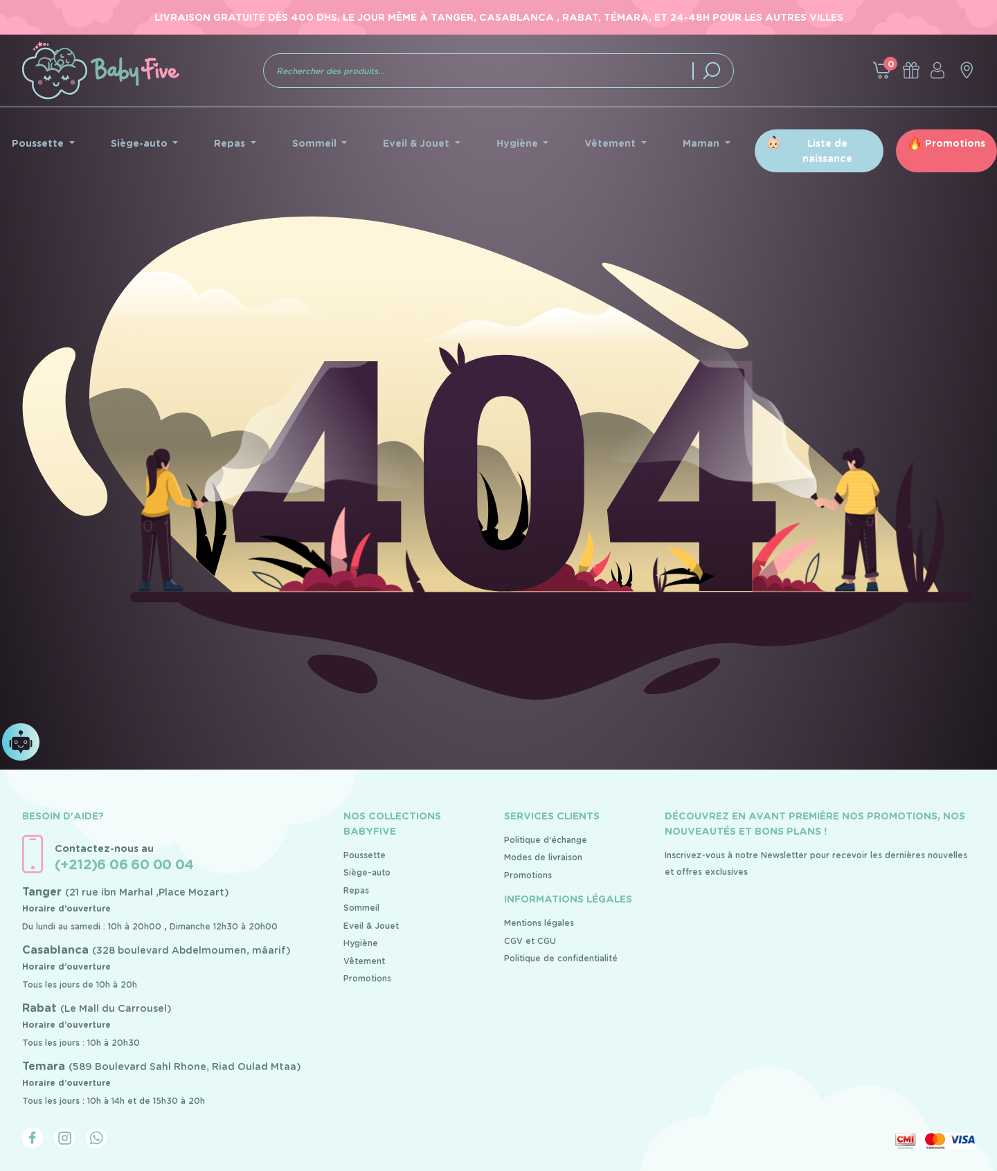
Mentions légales (539, 923)
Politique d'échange (545, 840)
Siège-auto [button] (140, 143)
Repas (356, 890)
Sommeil (361, 907)
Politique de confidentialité (561, 958)
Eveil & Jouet (371, 925)
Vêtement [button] (611, 143)
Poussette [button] (39, 143)
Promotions (955, 143)
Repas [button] (231, 143)
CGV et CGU (530, 941)
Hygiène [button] (518, 143)
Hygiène (360, 943)
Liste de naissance (827, 151)
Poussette (364, 855)
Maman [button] (702, 143)
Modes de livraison (543, 857)
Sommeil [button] (315, 143)
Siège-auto (366, 872)
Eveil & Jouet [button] (417, 143)
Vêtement (364, 961)
